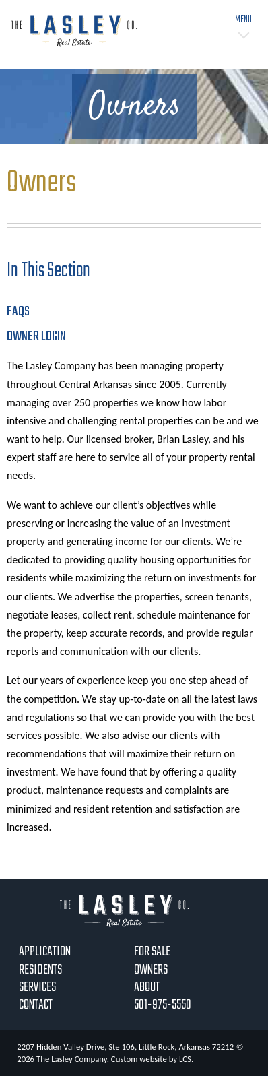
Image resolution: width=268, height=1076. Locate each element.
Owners (151, 969)
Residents (40, 969)
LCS (185, 1059)
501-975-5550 (162, 1004)
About (147, 987)
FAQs (18, 312)
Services (37, 987)
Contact (36, 1004)
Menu (243, 20)
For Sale (152, 951)
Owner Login (36, 337)
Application (45, 951)
